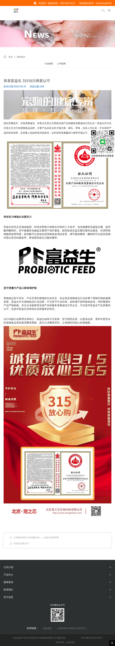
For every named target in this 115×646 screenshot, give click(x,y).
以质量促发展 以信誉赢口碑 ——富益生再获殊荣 (36, 537)
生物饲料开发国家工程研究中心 (72, 628)
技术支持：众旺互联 (65, 642)
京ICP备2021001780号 (91, 638)
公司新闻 (61, 64)
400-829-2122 (67, 3)
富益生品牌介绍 (21, 543)
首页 (10, 57)
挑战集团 (47, 628)
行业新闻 (49, 64)
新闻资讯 (21, 57)
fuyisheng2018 (103, 3)
